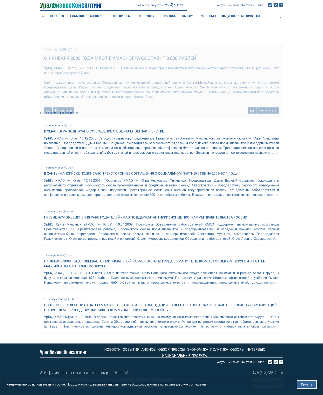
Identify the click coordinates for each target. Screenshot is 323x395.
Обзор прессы (119, 16)
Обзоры (237, 349)
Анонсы (96, 16)
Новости (57, 16)
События (77, 16)
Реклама (233, 6)
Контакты (248, 6)
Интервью (256, 349)
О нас (260, 6)
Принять (306, 384)
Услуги (221, 6)
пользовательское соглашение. (183, 384)
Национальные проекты (185, 355)
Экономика (197, 349)
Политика (219, 349)
